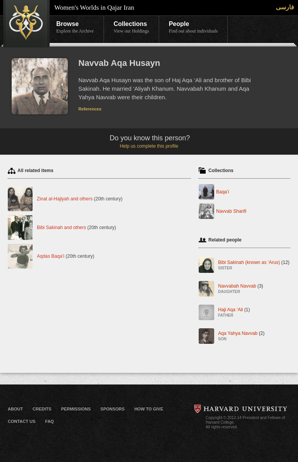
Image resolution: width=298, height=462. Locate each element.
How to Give (148, 409)
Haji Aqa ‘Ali (234, 313)
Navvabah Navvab (240, 289)
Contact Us (21, 421)
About (15, 409)
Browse (75, 27)
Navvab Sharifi (231, 211)
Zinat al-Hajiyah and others (64, 199)
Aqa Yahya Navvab (241, 337)
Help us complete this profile (149, 146)
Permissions (75, 409)
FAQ (49, 421)
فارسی (285, 7)
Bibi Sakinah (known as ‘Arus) (253, 266)
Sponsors (112, 409)
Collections (131, 27)
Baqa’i (222, 192)
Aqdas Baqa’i (50, 256)
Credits (42, 409)
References (89, 109)
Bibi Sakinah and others (61, 227)
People (193, 27)
